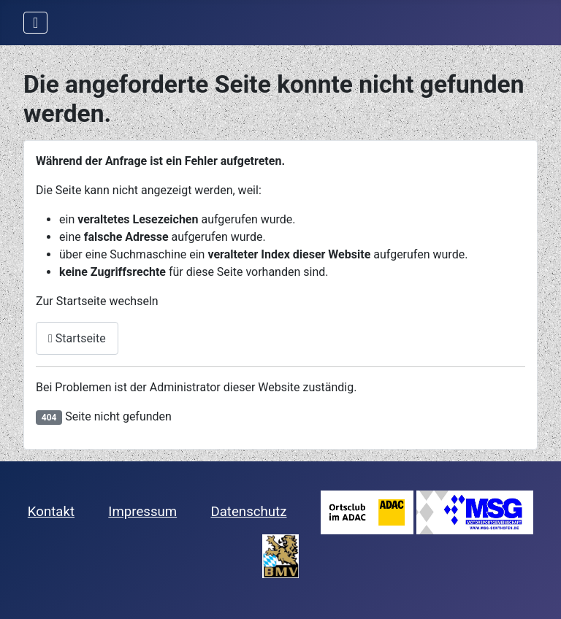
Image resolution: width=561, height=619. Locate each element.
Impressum (142, 512)
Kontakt (51, 512)
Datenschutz (248, 512)
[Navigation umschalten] (35, 23)
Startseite (77, 338)
